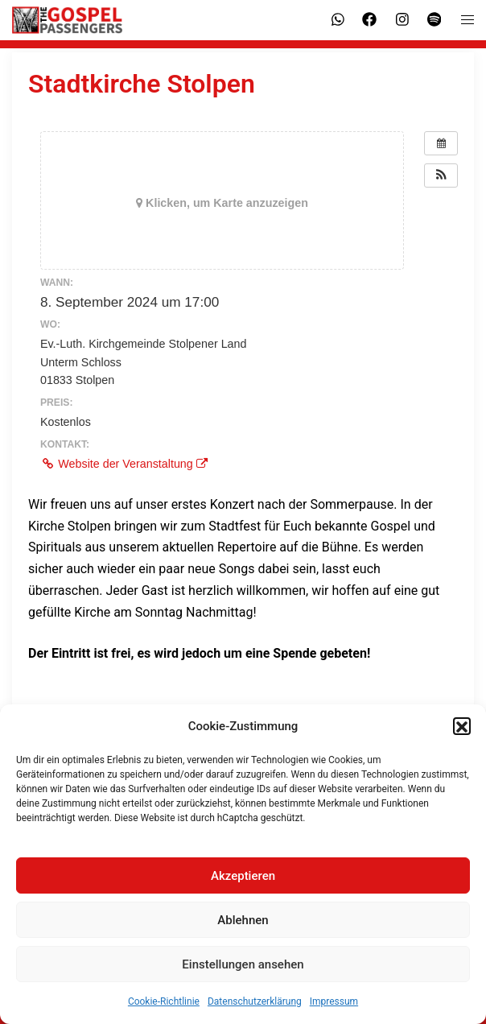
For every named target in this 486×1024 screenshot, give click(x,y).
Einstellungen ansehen (242, 972)
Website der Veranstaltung (124, 463)
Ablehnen (242, 928)
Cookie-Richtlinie (164, 1010)
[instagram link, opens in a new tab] (401, 19)
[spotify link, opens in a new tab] (433, 19)
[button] (462, 735)
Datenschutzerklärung (255, 1010)
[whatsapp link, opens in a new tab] (336, 19)
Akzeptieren (243, 884)
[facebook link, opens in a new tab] (368, 19)
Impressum (334, 1010)
